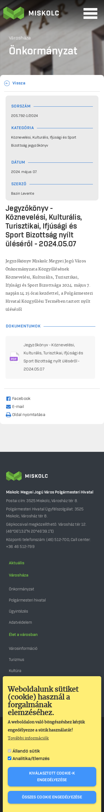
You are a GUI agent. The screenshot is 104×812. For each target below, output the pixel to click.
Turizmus (16, 660)
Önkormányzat (21, 589)
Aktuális (16, 563)
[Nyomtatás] (28, 414)
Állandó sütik (26, 751)
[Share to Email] (17, 406)
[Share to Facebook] (21, 398)
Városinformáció (23, 648)
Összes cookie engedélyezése (52, 797)
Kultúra (15, 671)
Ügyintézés (18, 611)
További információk (28, 738)
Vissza (18, 83)
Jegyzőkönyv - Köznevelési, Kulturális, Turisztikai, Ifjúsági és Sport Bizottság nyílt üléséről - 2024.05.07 (53, 357)
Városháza (18, 575)
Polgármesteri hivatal (27, 600)
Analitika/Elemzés (31, 758)
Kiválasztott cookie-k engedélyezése (52, 776)
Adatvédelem (20, 622)
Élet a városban (23, 635)
